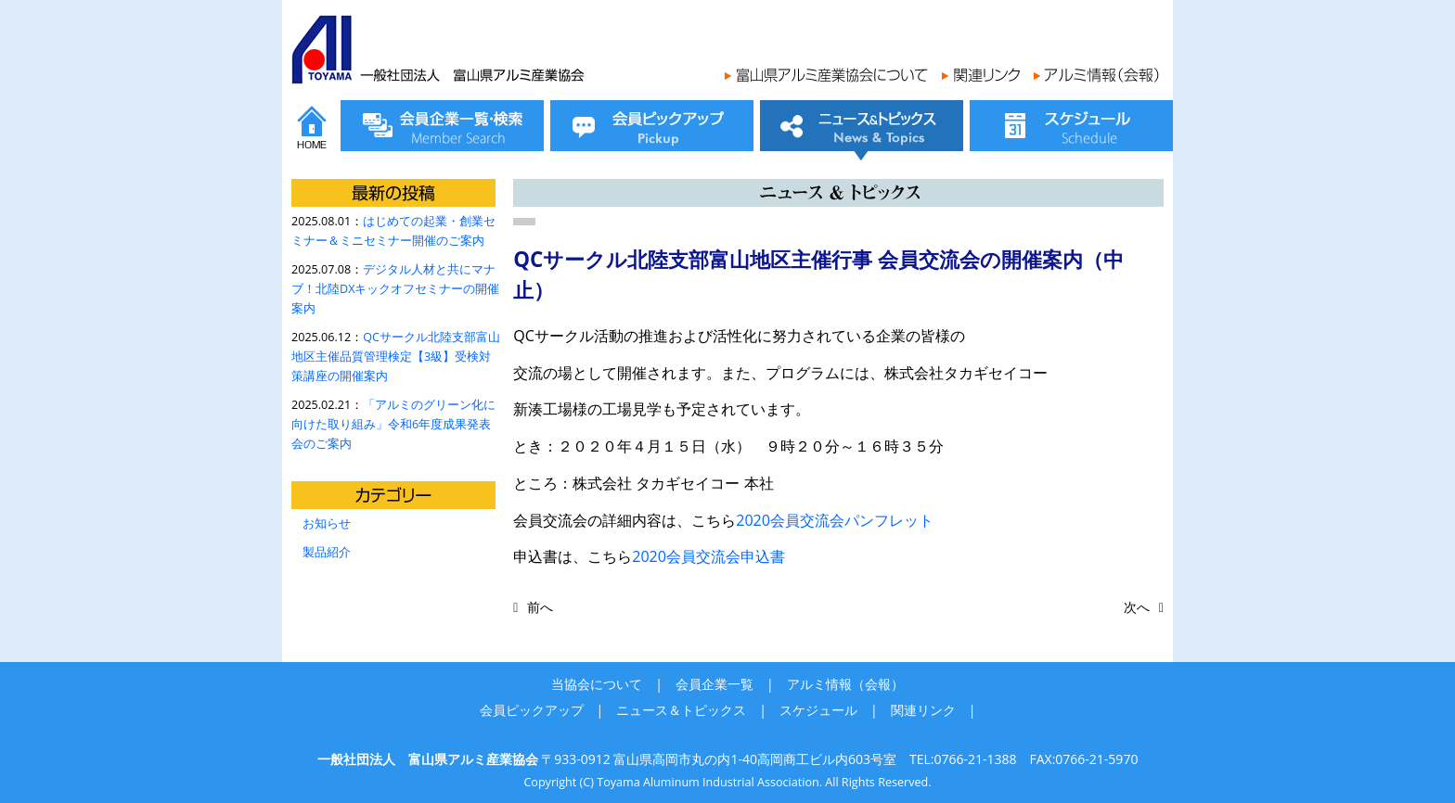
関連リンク (923, 710)
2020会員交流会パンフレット (835, 520)
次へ (1137, 607)
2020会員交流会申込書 (708, 556)
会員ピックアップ (532, 710)
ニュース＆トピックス (681, 710)
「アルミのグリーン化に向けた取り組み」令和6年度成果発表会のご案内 (393, 424)
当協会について (596, 684)
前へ (540, 607)
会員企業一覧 (714, 684)
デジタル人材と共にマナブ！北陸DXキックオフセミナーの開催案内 (395, 288)
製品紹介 (327, 552)
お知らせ (327, 523)
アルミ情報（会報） (845, 684)
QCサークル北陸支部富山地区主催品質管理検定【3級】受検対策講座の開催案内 (395, 356)
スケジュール (818, 710)
